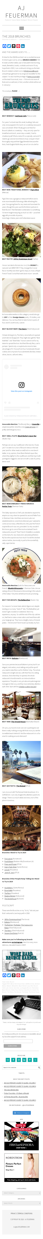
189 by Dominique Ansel (12, 919)
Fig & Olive (35, 190)
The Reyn (7, 893)
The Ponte (25, 992)
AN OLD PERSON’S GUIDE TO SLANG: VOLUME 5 (20, 1100)
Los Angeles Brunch (25, 988)
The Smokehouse (10, 899)
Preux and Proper (10, 864)
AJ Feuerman (21, 11)
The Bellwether (24, 600)
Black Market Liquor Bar (27, 436)
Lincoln (7, 870)
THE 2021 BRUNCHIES (11, 1090)
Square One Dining (10, 933)
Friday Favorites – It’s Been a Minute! (16, 1093)
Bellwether (15, 986)
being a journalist (34, 77)
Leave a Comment (24, 39)
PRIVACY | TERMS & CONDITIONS (21, 1213)
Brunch (12, 982)
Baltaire (7, 922)
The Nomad (17, 992)
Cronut (11, 988)
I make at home (30, 427)
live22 (4, 147)
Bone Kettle (8, 890)
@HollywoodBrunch (31, 71)
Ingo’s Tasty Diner (10, 867)
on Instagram (17, 942)
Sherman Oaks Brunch (25, 990)
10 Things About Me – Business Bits (16, 1097)
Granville (35, 424)
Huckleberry (8, 888)
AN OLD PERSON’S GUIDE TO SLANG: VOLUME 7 (20, 1083)
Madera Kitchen (9, 896)
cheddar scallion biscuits (27, 687)
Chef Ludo (5, 988)
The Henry (22, 329)
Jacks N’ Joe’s (9, 872)
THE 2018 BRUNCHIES (16, 36)
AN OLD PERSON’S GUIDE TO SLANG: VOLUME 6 (20, 1086)
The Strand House (18, 722)
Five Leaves (8, 859)
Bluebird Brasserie (15, 588)
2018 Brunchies (29, 984)
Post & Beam (8, 861)
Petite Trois (7, 506)
